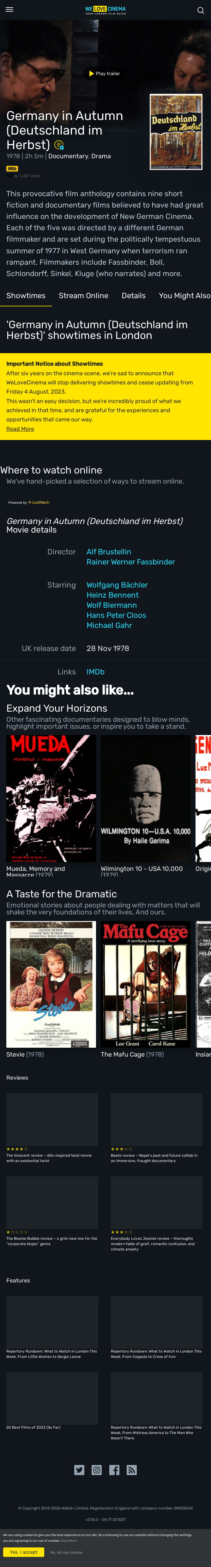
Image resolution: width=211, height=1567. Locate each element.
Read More (69, 1541)
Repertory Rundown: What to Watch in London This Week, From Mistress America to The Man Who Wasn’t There (156, 1432)
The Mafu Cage (123, 1054)
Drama (101, 156)
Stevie (16, 1054)
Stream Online (83, 295)
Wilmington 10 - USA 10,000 (142, 868)
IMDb (96, 671)
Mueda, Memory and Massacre (35, 872)
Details (134, 295)
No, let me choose (66, 1552)
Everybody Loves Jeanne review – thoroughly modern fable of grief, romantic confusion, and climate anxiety (153, 1243)
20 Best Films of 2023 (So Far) (33, 1427)
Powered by (29, 502)
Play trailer (102, 74)
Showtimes (25, 295)
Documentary (68, 156)
